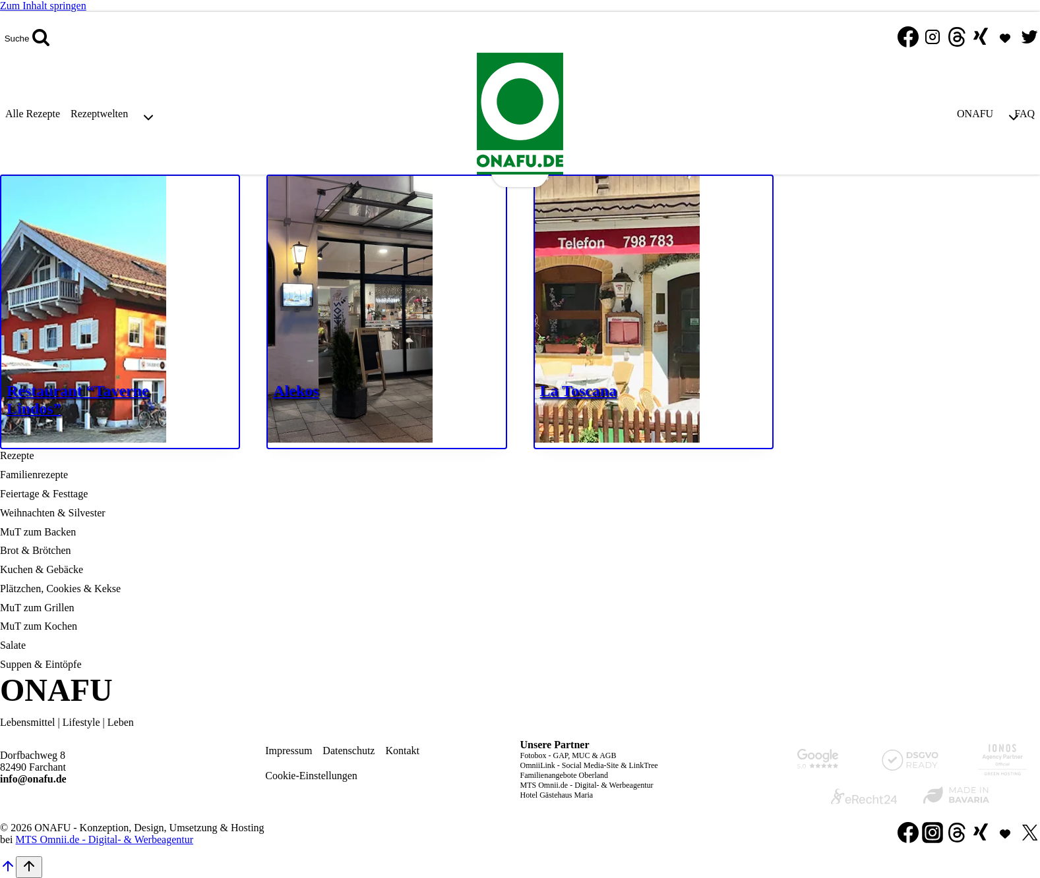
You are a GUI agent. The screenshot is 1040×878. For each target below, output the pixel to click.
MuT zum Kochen (38, 626)
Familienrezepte (34, 474)
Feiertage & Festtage (44, 493)
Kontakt (402, 750)
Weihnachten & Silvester (53, 512)
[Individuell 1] (1005, 833)
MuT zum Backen (38, 531)
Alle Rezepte (32, 113)
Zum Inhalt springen (43, 5)
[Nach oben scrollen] (8, 870)
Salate (13, 645)
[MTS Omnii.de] (1005, 38)
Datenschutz (348, 750)
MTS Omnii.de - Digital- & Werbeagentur (587, 785)
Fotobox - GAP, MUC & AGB (568, 755)
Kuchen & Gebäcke (41, 569)
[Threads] (956, 38)
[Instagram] (932, 38)
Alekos (296, 390)
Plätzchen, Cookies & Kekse (60, 588)
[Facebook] (908, 38)
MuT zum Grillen (37, 607)
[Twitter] (1029, 38)
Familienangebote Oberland (564, 775)
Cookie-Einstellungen (311, 775)
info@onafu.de (33, 778)
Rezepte (17, 455)
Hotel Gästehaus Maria (557, 795)
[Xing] (980, 38)
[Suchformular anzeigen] (27, 38)
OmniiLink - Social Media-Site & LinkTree (589, 765)
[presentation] (120, 312)
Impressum (288, 750)
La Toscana (578, 390)
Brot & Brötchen (35, 550)
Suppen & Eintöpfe (41, 664)
